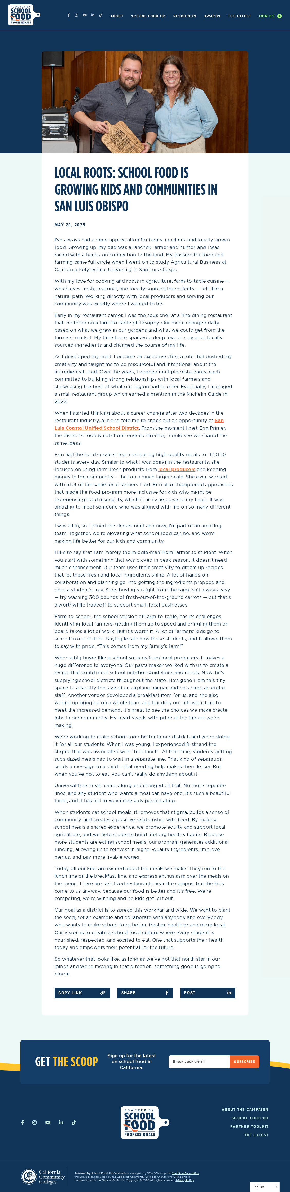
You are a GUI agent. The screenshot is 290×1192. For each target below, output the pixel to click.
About (117, 16)
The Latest (239, 16)
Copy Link (82, 993)
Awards (212, 16)
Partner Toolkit (249, 1127)
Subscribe (244, 1062)
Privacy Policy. (184, 1180)
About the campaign (245, 1110)
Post (207, 993)
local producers (176, 469)
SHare (145, 993)
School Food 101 (148, 16)
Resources (185, 16)
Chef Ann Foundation (185, 1173)
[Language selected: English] (265, 1187)
